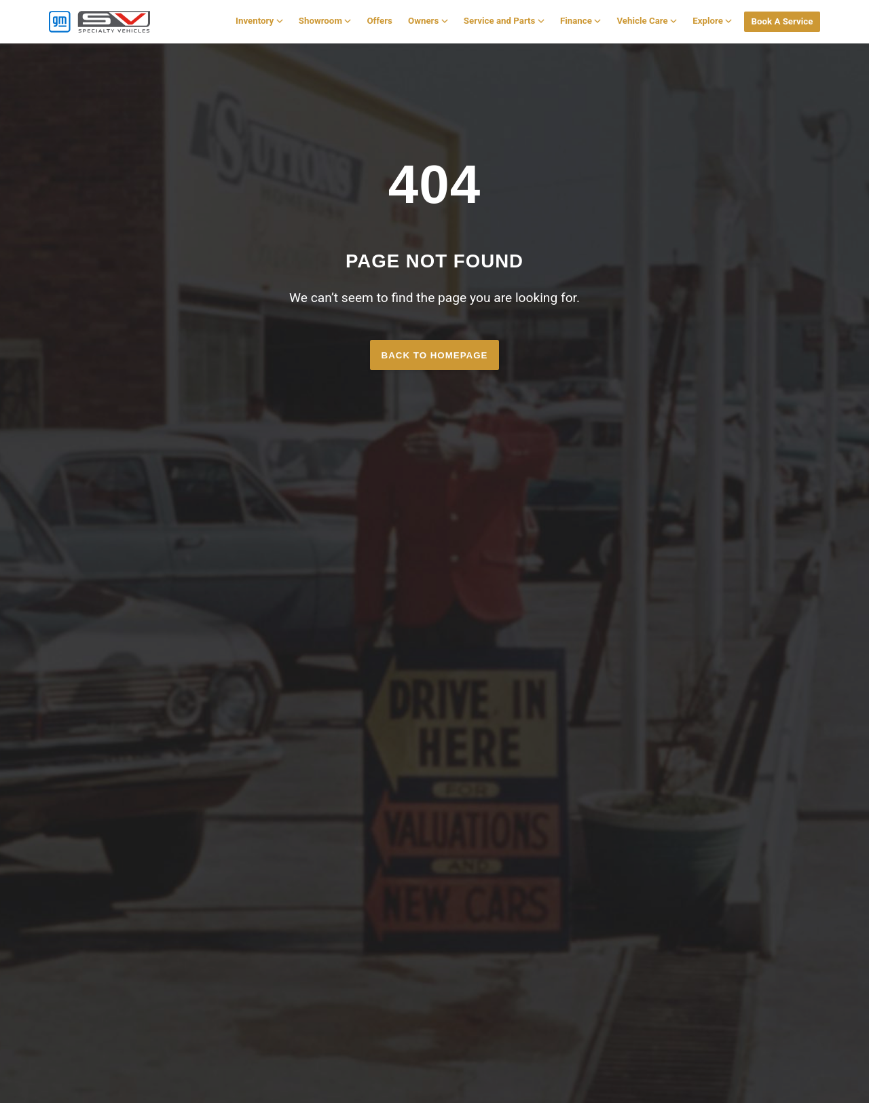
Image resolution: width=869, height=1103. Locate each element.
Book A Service (782, 21)
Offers (379, 21)
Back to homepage (435, 355)
